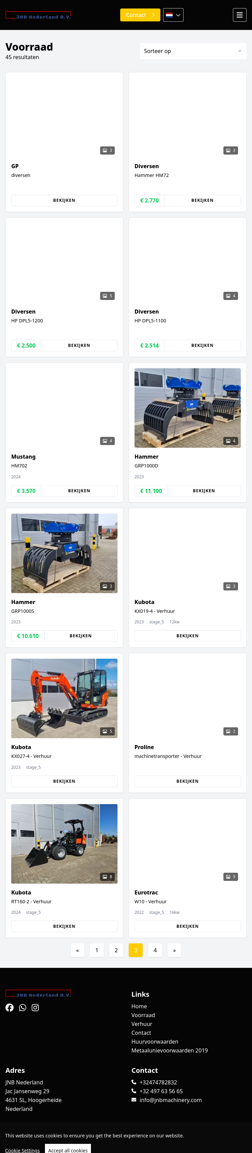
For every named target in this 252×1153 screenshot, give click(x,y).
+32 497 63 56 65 (161, 1091)
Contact (141, 1032)
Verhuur (141, 1024)
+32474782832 (158, 1082)
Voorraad (143, 1015)
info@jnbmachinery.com (171, 1100)
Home (139, 1006)
